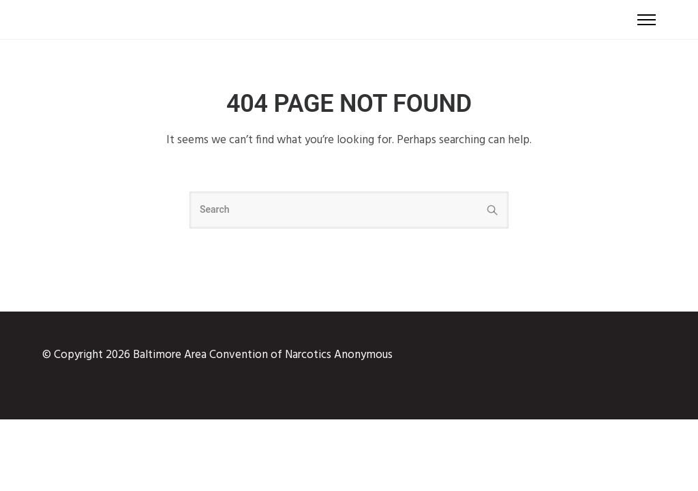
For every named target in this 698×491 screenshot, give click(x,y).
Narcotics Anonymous (339, 355)
